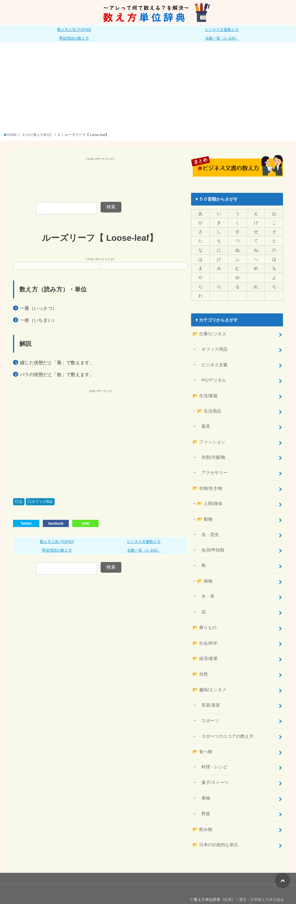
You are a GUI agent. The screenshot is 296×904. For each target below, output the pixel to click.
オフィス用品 (42, 502)
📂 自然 (200, 667)
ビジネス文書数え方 (222, 29)
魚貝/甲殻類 (210, 545)
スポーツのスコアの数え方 (225, 728)
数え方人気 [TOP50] (74, 29)
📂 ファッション (209, 439)
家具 (203, 423)
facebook (56, 523)
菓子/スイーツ (212, 773)
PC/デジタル (211, 378)
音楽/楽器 (208, 697)
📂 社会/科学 (205, 636)
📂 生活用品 (209, 408)
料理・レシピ (212, 758)
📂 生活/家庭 (205, 393)
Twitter (26, 523)
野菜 (203, 804)
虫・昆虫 (208, 529)
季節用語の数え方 (74, 38)
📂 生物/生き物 (207, 484)
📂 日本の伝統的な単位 (215, 834)
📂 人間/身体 (209, 499)
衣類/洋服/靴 (211, 454)
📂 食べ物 (202, 743)
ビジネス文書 (212, 363)
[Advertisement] (148, 89)
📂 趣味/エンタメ (209, 682)
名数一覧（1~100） (221, 38)
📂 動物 (204, 514)
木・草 (205, 590)
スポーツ (208, 712)
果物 (203, 788)
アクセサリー (212, 469)
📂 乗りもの (204, 621)
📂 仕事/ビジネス (209, 332)
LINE (85, 523)
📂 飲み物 (202, 819)
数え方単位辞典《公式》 (214, 889)
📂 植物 (204, 575)
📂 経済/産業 (205, 651)
